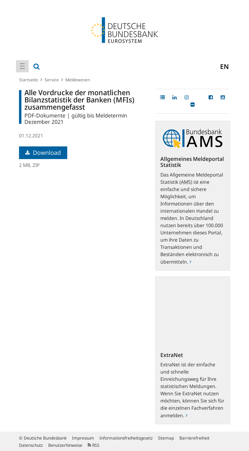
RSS (93, 445)
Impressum (83, 438)
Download (43, 153)
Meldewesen (77, 80)
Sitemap (166, 438)
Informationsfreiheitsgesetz (126, 438)
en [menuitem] (224, 66)
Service (52, 80)
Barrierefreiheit (194, 438)
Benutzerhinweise (65, 445)
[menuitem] (22, 66)
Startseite (28, 80)
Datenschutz (31, 445)
